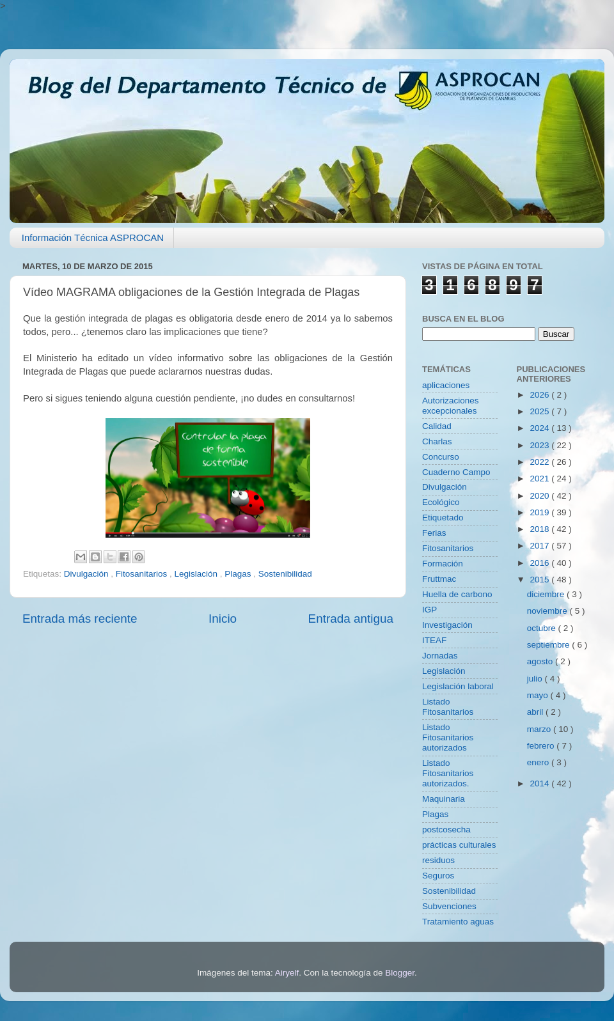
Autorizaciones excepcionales (450, 406)
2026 (540, 395)
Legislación (196, 574)
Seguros (438, 875)
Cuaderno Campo (456, 472)
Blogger (399, 973)
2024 (540, 428)
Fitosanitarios (142, 574)
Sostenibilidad (285, 574)
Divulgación (87, 574)
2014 (540, 783)
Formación (442, 563)
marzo (540, 729)
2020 (540, 496)
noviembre (548, 611)
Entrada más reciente (80, 618)
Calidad (437, 426)
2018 (540, 529)
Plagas (238, 574)
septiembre (549, 645)
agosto (541, 661)
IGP (429, 609)
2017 (540, 545)
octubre (542, 628)
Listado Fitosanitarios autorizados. (447, 773)
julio (536, 678)
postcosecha (446, 829)
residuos (438, 860)
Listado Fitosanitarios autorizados (447, 737)
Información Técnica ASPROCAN (93, 237)
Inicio (223, 618)
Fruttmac (439, 579)
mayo (539, 695)
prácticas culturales (459, 845)
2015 (540, 579)
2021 (540, 478)
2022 (540, 462)
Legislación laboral (458, 686)
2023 (540, 445)
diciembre (547, 594)
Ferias (434, 533)
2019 (540, 512)
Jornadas (440, 655)
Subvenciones (449, 906)
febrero (542, 746)
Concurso (440, 457)
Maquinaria (443, 799)
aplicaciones (445, 385)
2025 (540, 411)
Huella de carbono (457, 594)
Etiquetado (443, 517)
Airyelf (287, 973)
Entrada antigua (350, 618)
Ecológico (441, 502)
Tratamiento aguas (458, 921)
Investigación (447, 625)
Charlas (437, 441)
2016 (540, 563)
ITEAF (434, 640)
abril (536, 712)
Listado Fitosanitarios (447, 707)
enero (539, 762)
